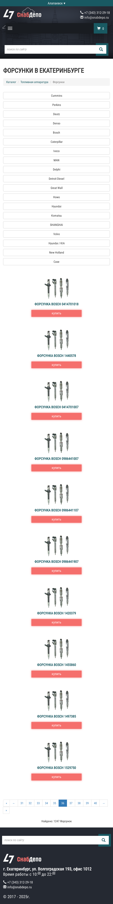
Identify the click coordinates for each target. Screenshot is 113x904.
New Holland (56, 252)
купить (56, 313)
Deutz (56, 114)
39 (87, 803)
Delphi (56, 169)
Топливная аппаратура (34, 82)
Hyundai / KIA (57, 243)
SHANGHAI (56, 224)
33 (38, 803)
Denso (56, 123)
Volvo (56, 234)
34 (46, 803)
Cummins (56, 95)
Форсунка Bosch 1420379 (56, 613)
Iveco (56, 151)
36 (62, 803)
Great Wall (57, 188)
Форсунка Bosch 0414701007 (56, 407)
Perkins (56, 105)
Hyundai (56, 206)
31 (22, 803)
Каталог (11, 82)
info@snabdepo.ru (94, 18)
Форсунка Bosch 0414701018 (56, 304)
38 (79, 803)
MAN (56, 160)
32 (30, 803)
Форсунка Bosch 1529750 (56, 768)
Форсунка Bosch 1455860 (56, 665)
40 (95, 803)
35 (54, 803)
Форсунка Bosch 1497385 (56, 716)
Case (56, 261)
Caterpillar (57, 141)
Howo (56, 197)
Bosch (56, 132)
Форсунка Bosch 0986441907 (56, 562)
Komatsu (56, 215)
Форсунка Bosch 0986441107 (56, 510)
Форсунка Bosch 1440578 (56, 356)
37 (70, 803)
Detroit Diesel (56, 178)
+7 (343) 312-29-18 (95, 13)
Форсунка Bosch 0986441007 (56, 459)
